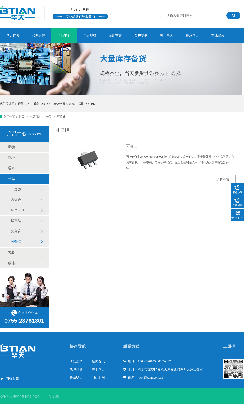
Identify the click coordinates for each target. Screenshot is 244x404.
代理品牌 (38, 35)
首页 (22, 116)
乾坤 (11, 158)
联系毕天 (192, 35)
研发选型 (76, 361)
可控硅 (61, 116)
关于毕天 (166, 35)
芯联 (11, 253)
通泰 (11, 168)
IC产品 (16, 220)
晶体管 (16, 200)
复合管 (16, 231)
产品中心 (64, 35)
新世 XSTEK (87, 103)
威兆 (11, 263)
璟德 (11, 147)
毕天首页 (12, 35)
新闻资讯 (98, 361)
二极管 (16, 189)
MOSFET (18, 210)
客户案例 (140, 35)
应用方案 (115, 35)
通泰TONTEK (42, 103)
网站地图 (12, 378)
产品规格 (89, 35)
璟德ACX (23, 103)
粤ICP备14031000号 (27, 396)
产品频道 (35, 116)
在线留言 (217, 35)
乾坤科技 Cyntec (64, 103)
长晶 (49, 116)
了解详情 (222, 179)
